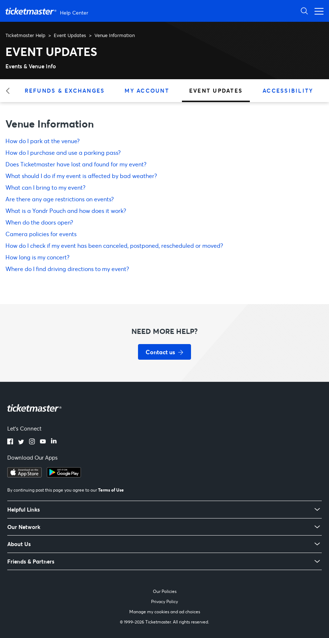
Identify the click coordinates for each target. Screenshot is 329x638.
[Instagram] (32, 442)
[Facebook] (10, 442)
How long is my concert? (37, 257)
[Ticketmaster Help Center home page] (47, 11)
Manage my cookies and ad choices (164, 611)
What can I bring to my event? (45, 187)
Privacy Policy (164, 601)
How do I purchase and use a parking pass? (63, 152)
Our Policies (164, 591)
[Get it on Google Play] (64, 475)
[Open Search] (304, 10)
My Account (147, 90)
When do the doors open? (39, 222)
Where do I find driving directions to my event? (67, 268)
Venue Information (114, 35)
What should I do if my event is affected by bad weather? (81, 175)
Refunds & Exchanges (65, 90)
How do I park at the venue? (42, 141)
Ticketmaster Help (25, 35)
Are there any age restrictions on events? (59, 199)
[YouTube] (43, 442)
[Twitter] (21, 442)
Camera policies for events (41, 234)
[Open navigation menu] (317, 10)
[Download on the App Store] (24, 475)
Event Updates (70, 35)
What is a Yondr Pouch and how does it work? (65, 210)
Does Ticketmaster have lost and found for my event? (75, 164)
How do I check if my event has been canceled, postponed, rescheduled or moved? (114, 245)
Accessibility (288, 90)
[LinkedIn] (54, 442)
